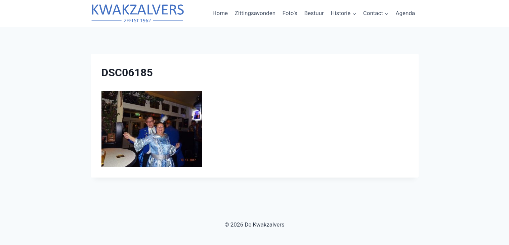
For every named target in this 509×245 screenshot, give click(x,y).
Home (220, 13)
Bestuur (314, 13)
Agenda (405, 13)
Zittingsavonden (255, 13)
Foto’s (289, 13)
